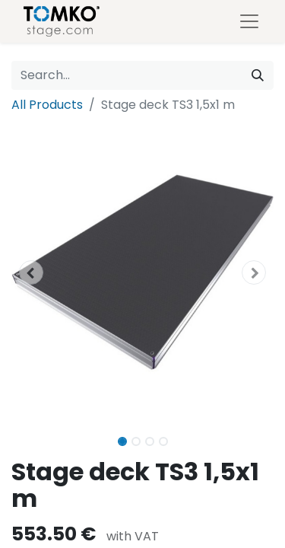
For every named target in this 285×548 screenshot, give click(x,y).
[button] (31, 272)
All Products (47, 104)
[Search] (258, 75)
